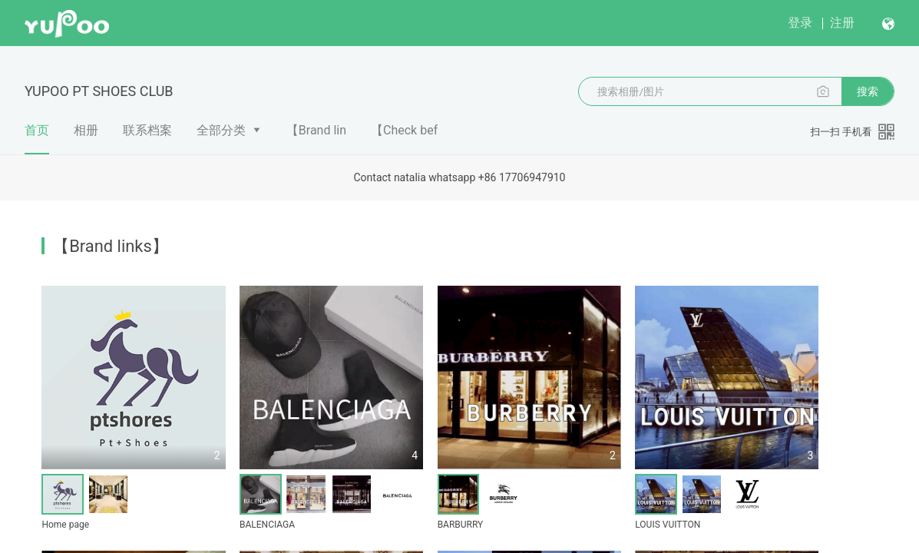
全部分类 (221, 130)
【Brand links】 (110, 246)
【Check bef (404, 130)
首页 (37, 138)
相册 (86, 130)
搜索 (867, 91)
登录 (800, 22)
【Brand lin (316, 130)
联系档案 (147, 130)
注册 (842, 22)
